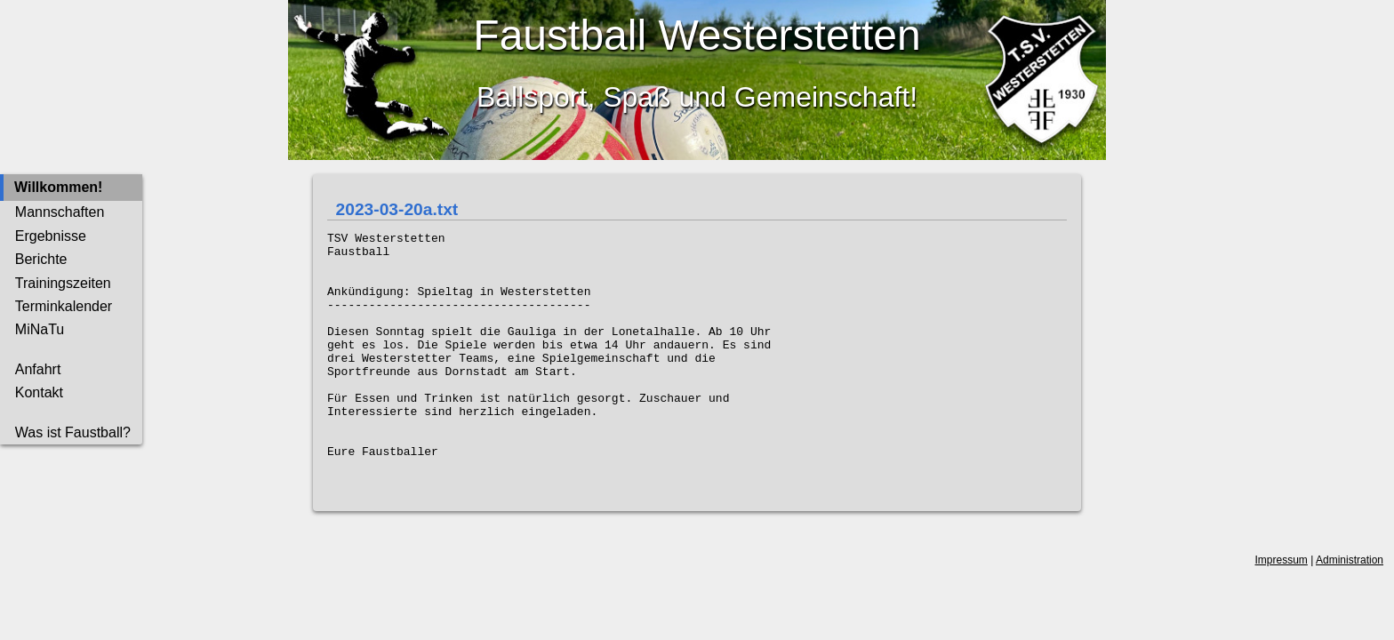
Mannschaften (60, 212)
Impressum (1281, 610)
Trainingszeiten (63, 283)
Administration (1349, 610)
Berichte (41, 259)
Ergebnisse (50, 236)
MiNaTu (39, 329)
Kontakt (39, 392)
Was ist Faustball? (73, 432)
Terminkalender (63, 306)
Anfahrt (38, 369)
